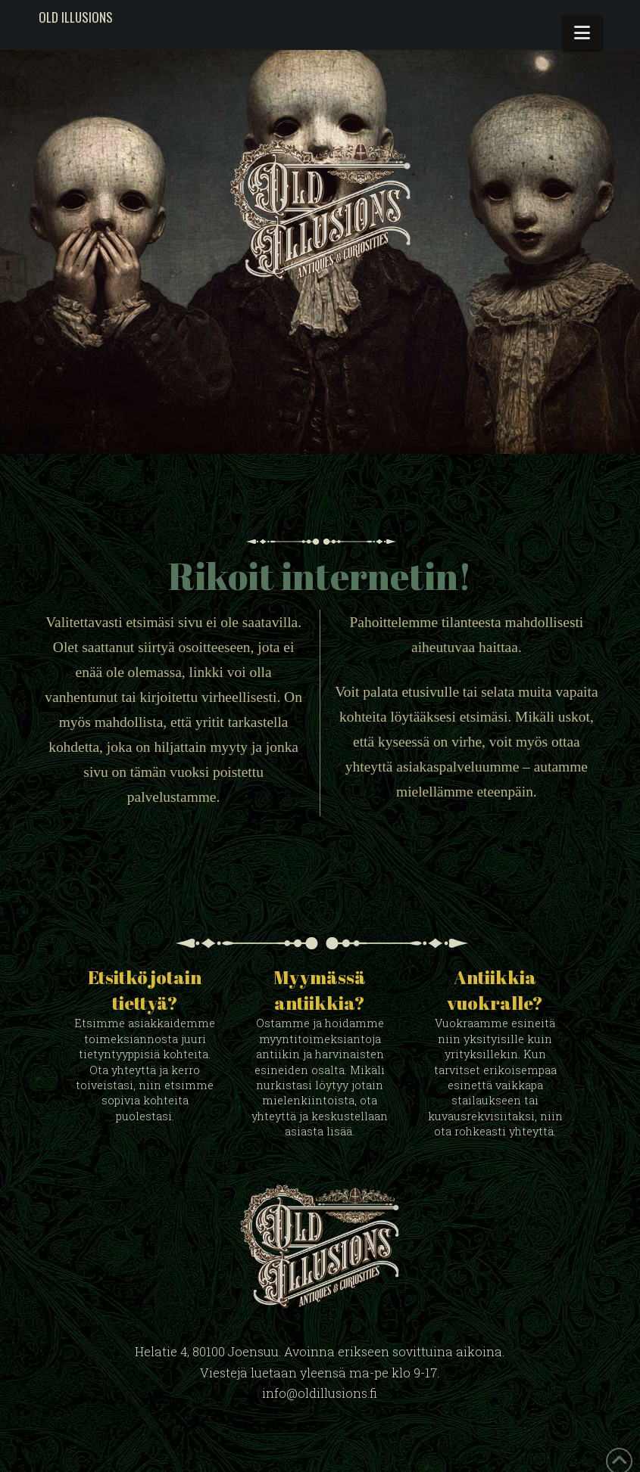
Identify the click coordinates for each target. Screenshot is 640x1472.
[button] (582, 32)
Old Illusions (76, 17)
